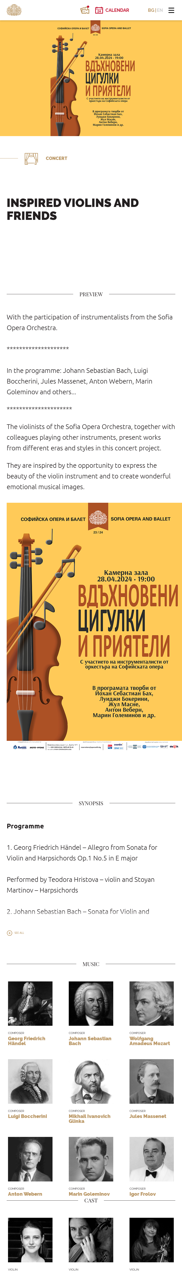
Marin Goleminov (89, 1194)
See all (19, 932)
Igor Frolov (142, 1194)
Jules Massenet (147, 1116)
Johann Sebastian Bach (90, 1041)
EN (160, 10)
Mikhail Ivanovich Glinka (90, 1118)
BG (151, 10)
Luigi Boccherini (27, 1116)
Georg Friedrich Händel (26, 1041)
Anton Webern (25, 1194)
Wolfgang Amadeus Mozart (149, 1041)
